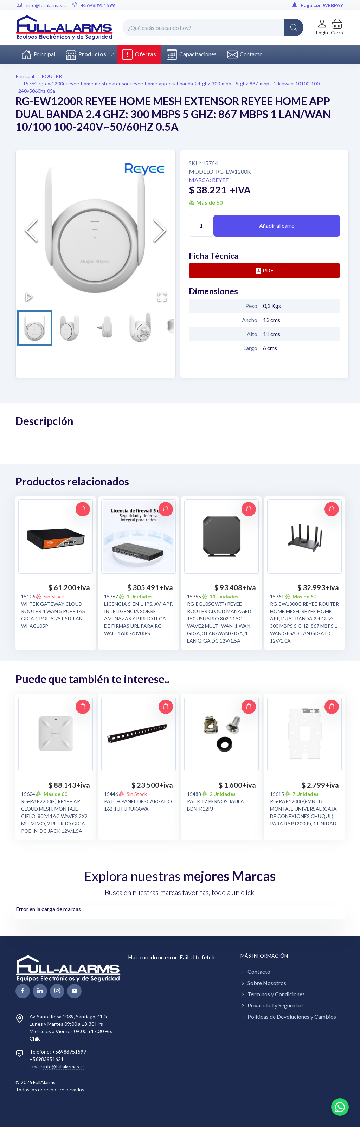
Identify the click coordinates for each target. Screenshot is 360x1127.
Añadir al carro (277, 225)
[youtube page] (74, 991)
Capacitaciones (192, 54)
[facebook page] (22, 991)
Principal (38, 54)
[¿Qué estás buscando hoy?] (212, 27)
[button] (337, 27)
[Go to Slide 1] (34, 328)
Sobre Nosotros (267, 982)
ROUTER (51, 76)
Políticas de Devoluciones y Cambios (292, 1016)
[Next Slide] (160, 230)
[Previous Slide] (31, 230)
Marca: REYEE (209, 179)
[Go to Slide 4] (142, 328)
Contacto (245, 54)
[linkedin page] (40, 991)
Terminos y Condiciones (276, 994)
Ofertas (139, 54)
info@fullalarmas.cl (63, 1066)
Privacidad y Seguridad (275, 1005)
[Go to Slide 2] (70, 328)
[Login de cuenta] (322, 27)
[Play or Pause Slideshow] (29, 297)
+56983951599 (93, 5)
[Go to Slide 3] (106, 328)
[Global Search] (293, 27)
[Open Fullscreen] (162, 297)
